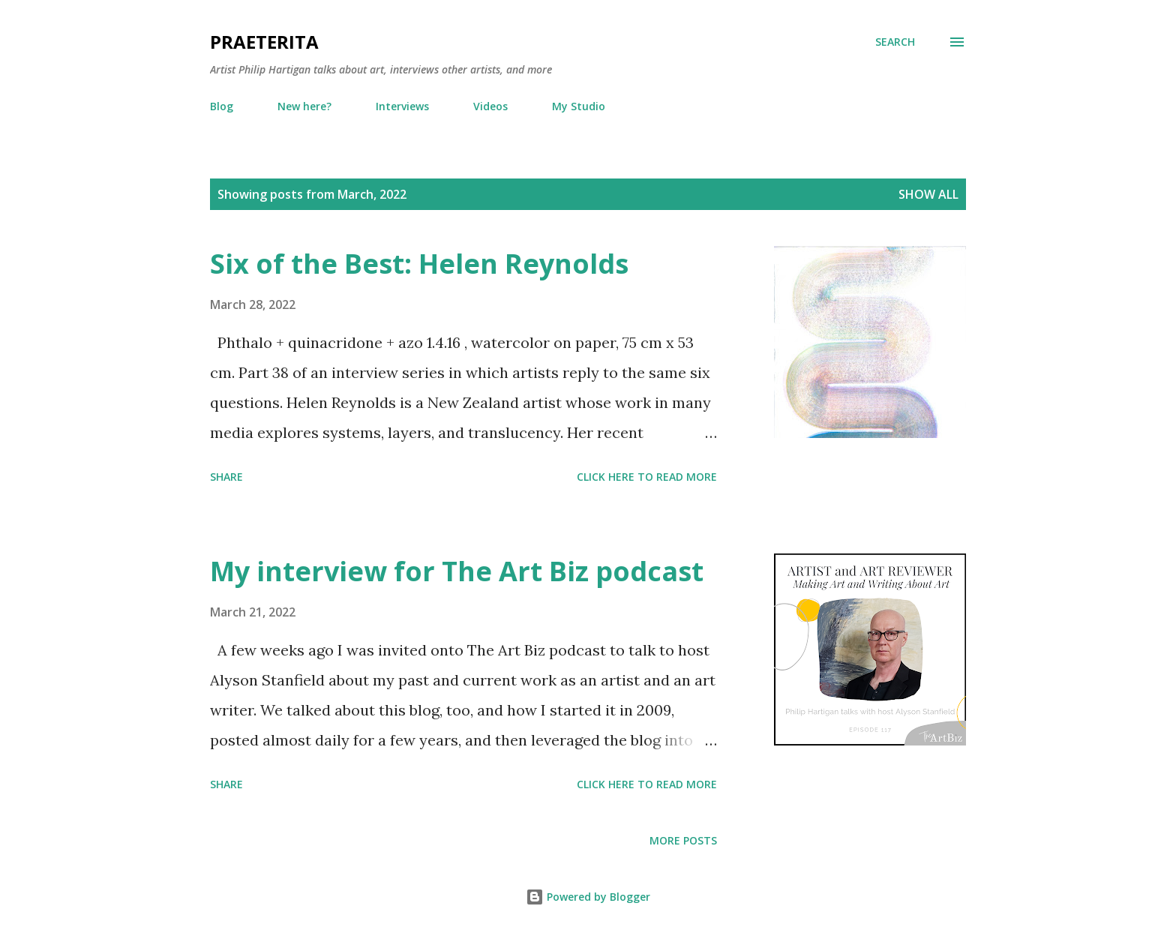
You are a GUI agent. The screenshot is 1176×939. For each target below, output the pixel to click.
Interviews (402, 106)
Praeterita (264, 41)
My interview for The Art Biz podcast (457, 571)
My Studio (578, 106)
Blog (221, 106)
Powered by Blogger (588, 897)
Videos (490, 106)
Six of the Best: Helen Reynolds (419, 263)
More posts (683, 840)
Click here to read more (647, 477)
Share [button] (226, 477)
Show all (928, 194)
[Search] (895, 42)
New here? (305, 106)
